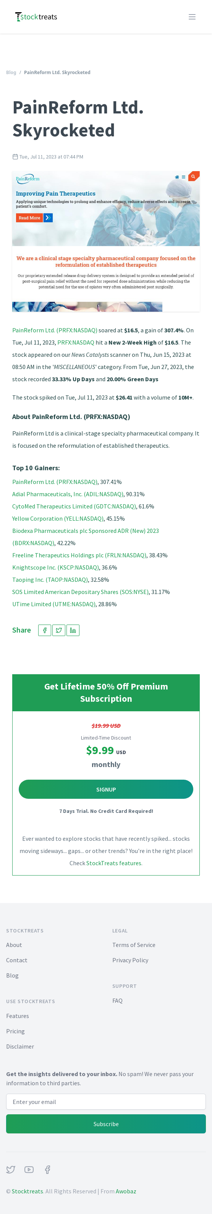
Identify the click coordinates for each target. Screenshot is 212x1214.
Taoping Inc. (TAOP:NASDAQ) (50, 579)
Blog (11, 72)
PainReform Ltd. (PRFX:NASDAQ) (54, 330)
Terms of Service (133, 945)
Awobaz (126, 1191)
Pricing (15, 1031)
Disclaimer (20, 1046)
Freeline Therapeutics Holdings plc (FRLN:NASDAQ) (79, 555)
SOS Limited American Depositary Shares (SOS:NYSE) (80, 592)
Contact (17, 960)
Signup (106, 789)
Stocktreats (27, 1191)
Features (17, 1016)
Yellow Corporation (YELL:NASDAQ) (58, 518)
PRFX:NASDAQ (75, 342)
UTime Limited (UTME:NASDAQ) (53, 604)
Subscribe (106, 1124)
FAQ (117, 1000)
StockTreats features (113, 863)
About (14, 945)
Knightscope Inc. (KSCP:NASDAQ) (55, 567)
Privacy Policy (130, 960)
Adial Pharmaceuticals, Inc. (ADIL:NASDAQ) (67, 494)
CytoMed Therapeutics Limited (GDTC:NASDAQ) (74, 506)
